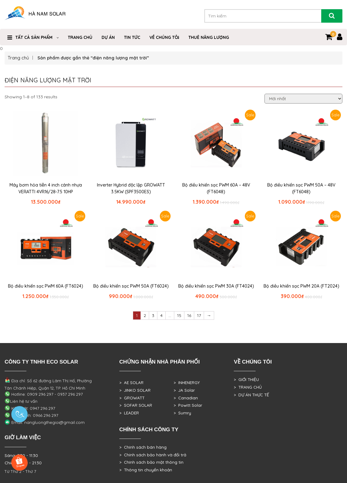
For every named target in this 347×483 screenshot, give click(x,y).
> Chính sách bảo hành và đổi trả (152, 454)
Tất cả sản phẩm (33, 37)
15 (179, 315)
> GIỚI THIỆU (246, 379)
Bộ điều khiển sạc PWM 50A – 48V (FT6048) (301, 188)
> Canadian (186, 397)
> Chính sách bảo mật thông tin (151, 462)
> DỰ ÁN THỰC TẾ (251, 394)
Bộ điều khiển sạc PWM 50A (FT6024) (131, 286)
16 (189, 315)
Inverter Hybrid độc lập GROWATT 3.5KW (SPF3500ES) (131, 188)
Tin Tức (132, 37)
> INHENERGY (187, 382)
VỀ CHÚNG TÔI (164, 37)
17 (199, 315)
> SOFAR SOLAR (135, 405)
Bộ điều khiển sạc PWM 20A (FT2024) (301, 286)
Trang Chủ (80, 37)
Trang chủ (18, 58)
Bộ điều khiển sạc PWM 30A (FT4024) (216, 286)
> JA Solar (184, 390)
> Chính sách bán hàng (143, 447)
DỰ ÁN (108, 37)
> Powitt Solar (188, 405)
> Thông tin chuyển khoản (145, 469)
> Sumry (182, 412)
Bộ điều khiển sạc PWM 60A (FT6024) (45, 286)
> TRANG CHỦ (248, 387)
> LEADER (129, 412)
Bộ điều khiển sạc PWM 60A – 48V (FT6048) (216, 188)
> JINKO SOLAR (135, 390)
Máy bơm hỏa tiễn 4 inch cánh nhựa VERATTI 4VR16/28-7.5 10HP (46, 188)
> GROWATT (132, 397)
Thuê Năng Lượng (208, 37)
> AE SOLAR (131, 382)
